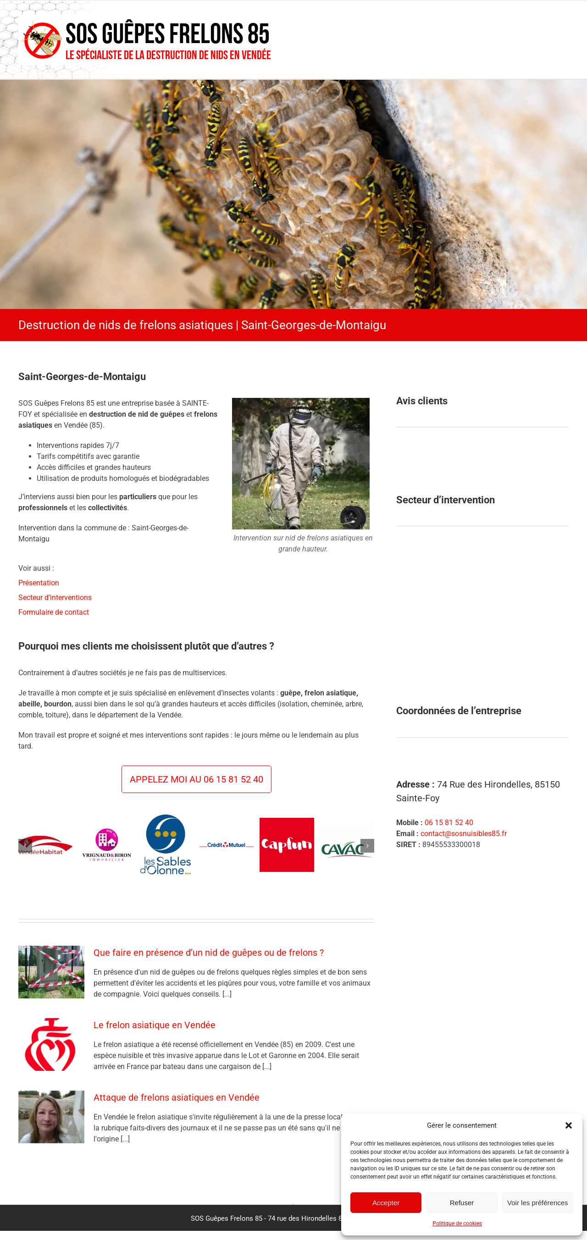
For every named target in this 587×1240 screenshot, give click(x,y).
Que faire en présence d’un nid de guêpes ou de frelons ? (209, 952)
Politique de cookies (457, 1223)
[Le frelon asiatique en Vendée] (51, 1044)
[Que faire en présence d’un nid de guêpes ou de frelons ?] (51, 972)
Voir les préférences (537, 1203)
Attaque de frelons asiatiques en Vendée (177, 1097)
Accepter (385, 1203)
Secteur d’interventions (55, 597)
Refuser (462, 1203)
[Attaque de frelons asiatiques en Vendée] (51, 1117)
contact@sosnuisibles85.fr (464, 833)
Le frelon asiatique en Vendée (155, 1025)
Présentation (38, 583)
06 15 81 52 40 (449, 822)
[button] (568, 1125)
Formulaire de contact (53, 612)
